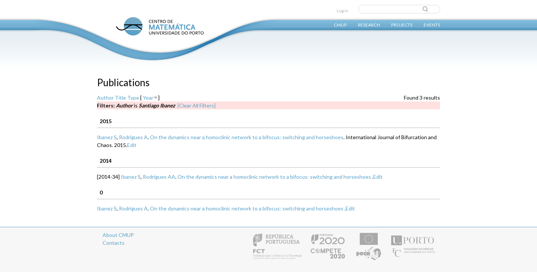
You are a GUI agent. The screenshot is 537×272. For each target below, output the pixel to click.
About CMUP (118, 235)
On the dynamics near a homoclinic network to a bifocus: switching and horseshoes (246, 137)
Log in (342, 10)
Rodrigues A (133, 137)
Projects (401, 24)
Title (120, 97)
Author (105, 97)
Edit (131, 145)
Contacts (114, 243)
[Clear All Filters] (197, 105)
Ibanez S (107, 137)
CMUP (340, 24)
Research (369, 24)
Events (432, 24)
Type (133, 97)
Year (148, 97)
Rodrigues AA (159, 176)
